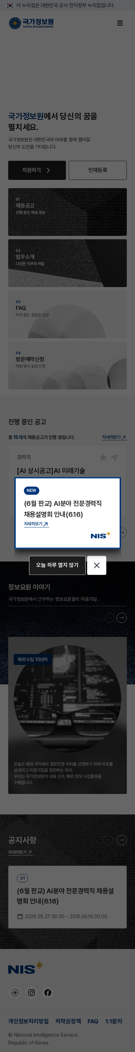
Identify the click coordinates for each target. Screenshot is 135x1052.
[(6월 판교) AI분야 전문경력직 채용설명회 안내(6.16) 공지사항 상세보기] (36, 524)
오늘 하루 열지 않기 (57, 565)
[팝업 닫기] (96, 565)
